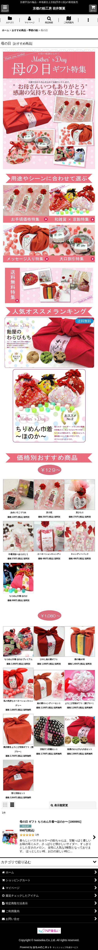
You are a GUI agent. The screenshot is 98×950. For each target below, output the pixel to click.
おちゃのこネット (42, 947)
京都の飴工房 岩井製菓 (49, 8)
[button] (5, 8)
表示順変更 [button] (59, 805)
